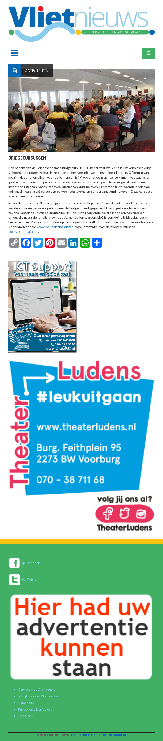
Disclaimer (25, 716)
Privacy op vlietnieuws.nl (36, 709)
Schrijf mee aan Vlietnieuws (38, 696)
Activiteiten (36, 70)
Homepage (26, 703)
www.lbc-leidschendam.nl (55, 227)
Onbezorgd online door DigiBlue (99, 735)
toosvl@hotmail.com (23, 232)
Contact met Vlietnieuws (36, 689)
